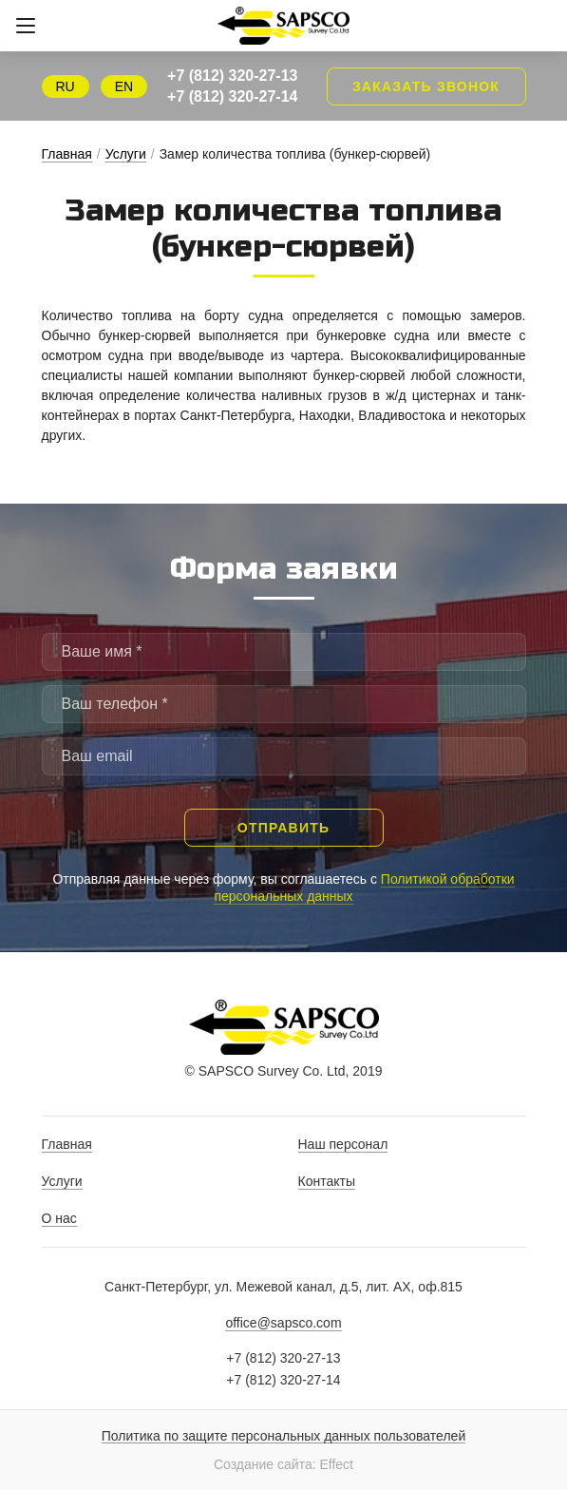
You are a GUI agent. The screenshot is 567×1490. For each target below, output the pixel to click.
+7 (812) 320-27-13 (232, 75)
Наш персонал (343, 1144)
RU (65, 86)
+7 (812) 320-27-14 (232, 96)
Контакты (326, 1181)
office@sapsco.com (283, 1322)
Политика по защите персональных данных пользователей (283, 1436)
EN (124, 86)
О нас (59, 1218)
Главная (67, 154)
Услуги (125, 154)
